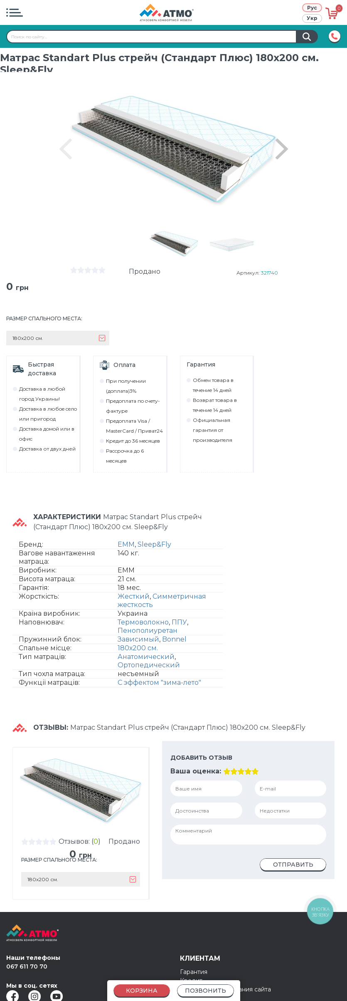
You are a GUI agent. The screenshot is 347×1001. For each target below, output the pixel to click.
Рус (312, 8)
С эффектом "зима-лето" (159, 682)
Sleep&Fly (154, 544)
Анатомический (146, 657)
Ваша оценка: (195, 771)
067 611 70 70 (26, 966)
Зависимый (138, 639)
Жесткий (134, 596)
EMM (126, 544)
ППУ (179, 622)
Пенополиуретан (147, 630)
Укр (312, 18)
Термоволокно (143, 622)
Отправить (293, 864)
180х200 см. (138, 648)
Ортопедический (149, 665)
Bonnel (174, 639)
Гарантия (193, 972)
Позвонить (205, 990)
